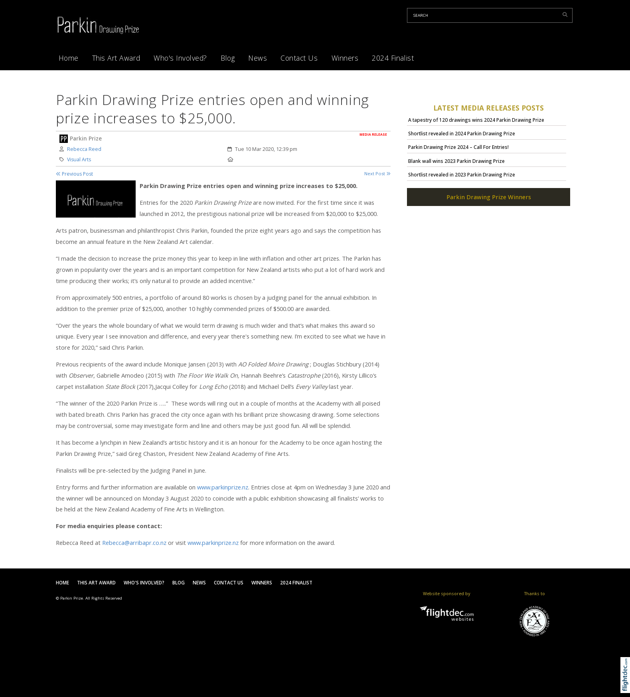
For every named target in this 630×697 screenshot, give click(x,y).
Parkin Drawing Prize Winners (488, 197)
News (257, 58)
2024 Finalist (393, 58)
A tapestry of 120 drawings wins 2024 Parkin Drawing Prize (476, 120)
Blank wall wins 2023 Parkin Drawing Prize (456, 161)
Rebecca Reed (84, 149)
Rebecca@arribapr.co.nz (134, 543)
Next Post (377, 173)
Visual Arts (79, 159)
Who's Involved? (180, 58)
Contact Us (299, 58)
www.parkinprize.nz (222, 487)
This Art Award (116, 58)
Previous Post (74, 173)
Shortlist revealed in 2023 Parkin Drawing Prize (461, 174)
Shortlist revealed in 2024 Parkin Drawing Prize (461, 133)
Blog (228, 58)
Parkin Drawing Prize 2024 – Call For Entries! (458, 147)
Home (69, 58)
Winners (345, 58)
